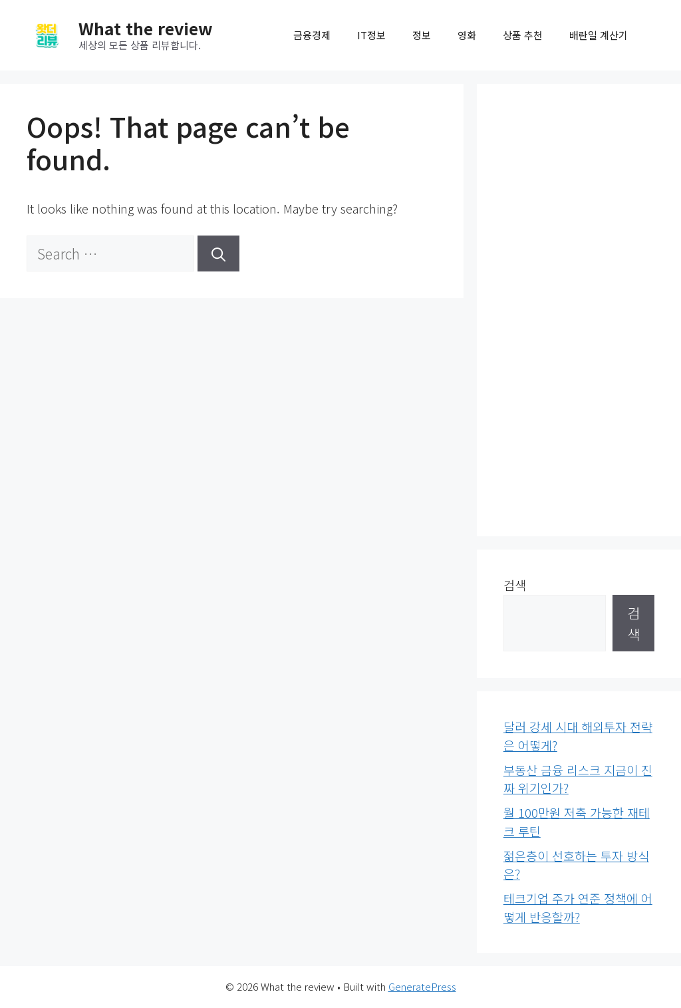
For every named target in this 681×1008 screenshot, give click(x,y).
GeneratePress (422, 986)
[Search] (218, 253)
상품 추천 (523, 35)
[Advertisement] (578, 310)
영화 (467, 35)
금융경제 (312, 35)
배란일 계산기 (598, 35)
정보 (421, 35)
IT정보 (371, 35)
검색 (514, 584)
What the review (145, 28)
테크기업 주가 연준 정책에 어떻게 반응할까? (577, 907)
